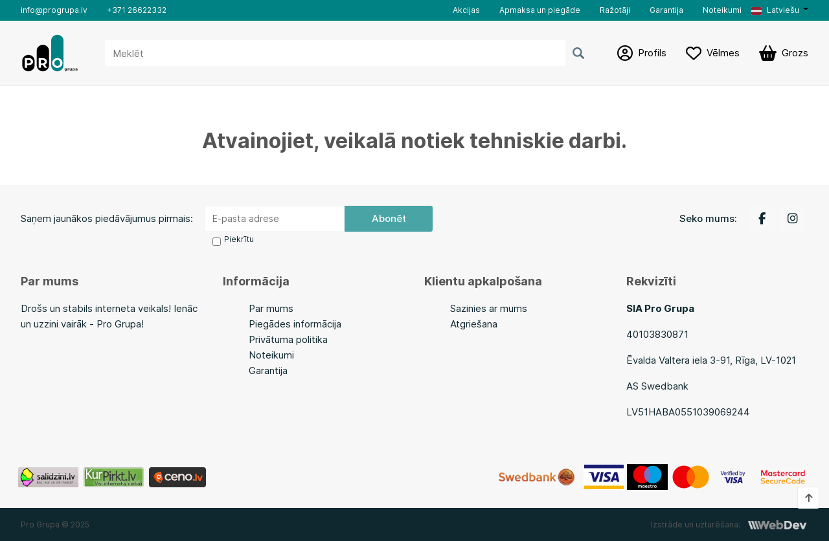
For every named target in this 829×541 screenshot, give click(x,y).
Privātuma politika (288, 339)
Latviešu (775, 10)
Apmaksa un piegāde (539, 10)
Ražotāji (615, 10)
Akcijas (466, 10)
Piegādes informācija (295, 324)
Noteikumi (722, 10)
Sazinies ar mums (488, 308)
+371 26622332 (136, 10)
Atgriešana (473, 324)
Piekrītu (239, 239)
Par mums (271, 308)
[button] (779, 10)
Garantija (666, 10)
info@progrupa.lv (54, 10)
